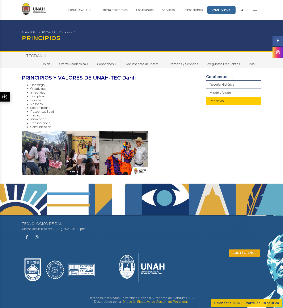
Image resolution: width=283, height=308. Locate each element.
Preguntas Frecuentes (223, 64)
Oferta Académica (73, 64)
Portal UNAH (79, 10)
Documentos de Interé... (143, 64)
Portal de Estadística (262, 303)
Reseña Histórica (222, 84)
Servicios (168, 10)
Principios (217, 101)
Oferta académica (114, 10)
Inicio (47, 64)
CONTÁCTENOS (245, 252)
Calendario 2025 (227, 303)
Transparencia (193, 10)
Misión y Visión (220, 93)
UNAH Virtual (221, 10)
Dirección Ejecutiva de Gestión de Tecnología (155, 302)
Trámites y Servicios (183, 64)
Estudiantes (144, 10)
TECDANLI (48, 32)
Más (252, 64)
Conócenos (65, 32)
